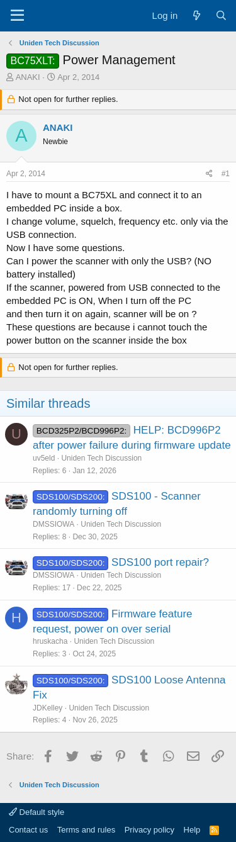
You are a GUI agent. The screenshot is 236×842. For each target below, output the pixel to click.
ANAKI (28, 77)
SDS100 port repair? (160, 562)
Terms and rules (86, 829)
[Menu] (17, 15)
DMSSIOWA (53, 524)
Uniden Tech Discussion (101, 458)
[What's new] (196, 15)
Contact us (28, 829)
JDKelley (47, 708)
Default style (36, 812)
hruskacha (50, 641)
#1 (226, 173)
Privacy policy (149, 829)
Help (192, 829)
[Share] (209, 174)
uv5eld (44, 458)
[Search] (221, 15)
